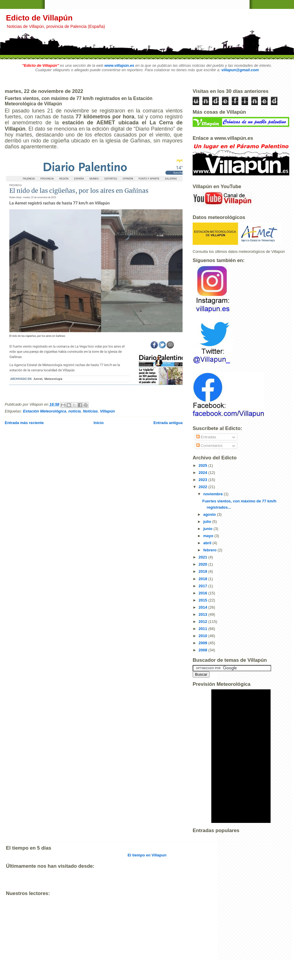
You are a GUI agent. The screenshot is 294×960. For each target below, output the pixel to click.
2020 (203, 564)
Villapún (107, 411)
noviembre (213, 494)
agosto (210, 514)
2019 (203, 571)
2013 (203, 614)
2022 (203, 487)
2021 (203, 557)
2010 (203, 636)
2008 (203, 650)
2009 (203, 643)
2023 (203, 479)
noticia (74, 411)
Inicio (99, 423)
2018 (203, 579)
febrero (210, 550)
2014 (203, 607)
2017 (203, 586)
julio (207, 521)
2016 (203, 593)
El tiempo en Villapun (146, 855)
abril (207, 543)
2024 (203, 472)
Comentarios (209, 445)
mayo (209, 536)
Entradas (206, 437)
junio (208, 528)
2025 (203, 465)
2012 (203, 621)
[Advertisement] (114, 954)
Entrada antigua (168, 423)
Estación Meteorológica (44, 411)
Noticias (90, 411)
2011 (203, 628)
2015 (203, 600)
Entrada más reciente (24, 423)
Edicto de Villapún (39, 17)
